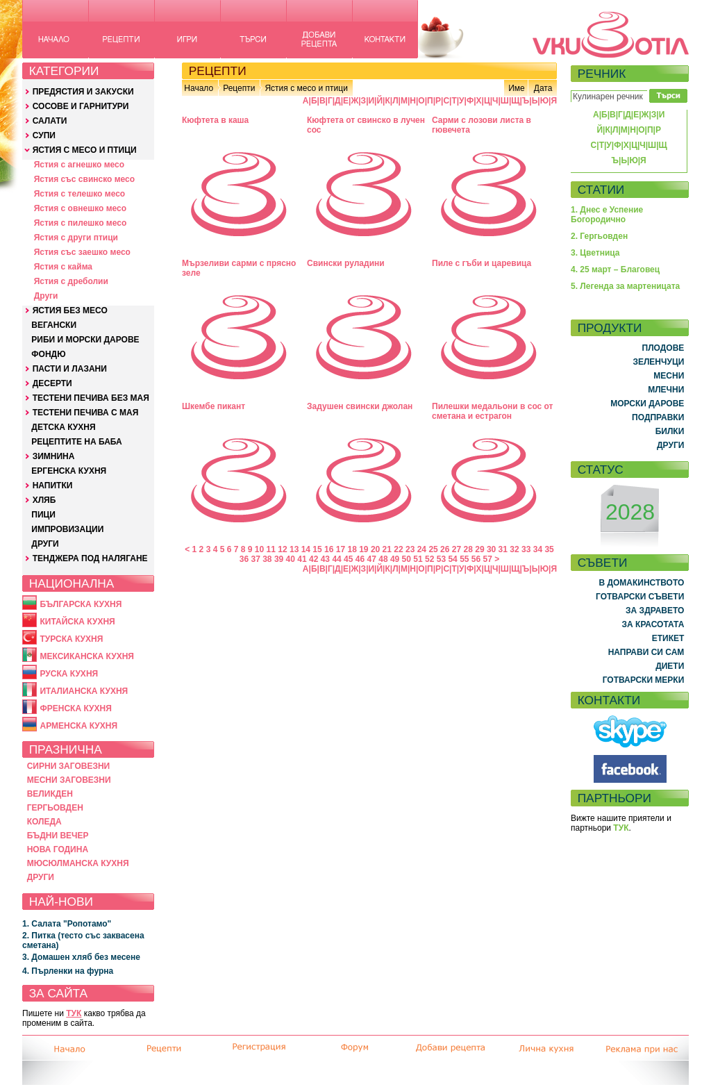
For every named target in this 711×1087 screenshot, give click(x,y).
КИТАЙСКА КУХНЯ (77, 622)
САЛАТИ (50, 121)
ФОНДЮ (48, 354)
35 (548, 549)
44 (336, 559)
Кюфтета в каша (215, 120)
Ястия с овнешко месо (80, 208)
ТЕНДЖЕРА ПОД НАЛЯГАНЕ (90, 558)
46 (360, 559)
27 (456, 549)
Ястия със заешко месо (82, 252)
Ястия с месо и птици (306, 88)
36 (244, 559)
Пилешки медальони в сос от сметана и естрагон (492, 411)
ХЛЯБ (44, 500)
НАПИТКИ (53, 485)
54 (452, 559)
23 (410, 549)
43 (325, 559)
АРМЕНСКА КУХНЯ (78, 726)
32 (514, 549)
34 (537, 549)
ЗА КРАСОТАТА (653, 624)
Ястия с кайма (63, 267)
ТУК (73, 1013)
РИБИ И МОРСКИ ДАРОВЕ (85, 340)
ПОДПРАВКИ (658, 417)
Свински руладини (346, 263)
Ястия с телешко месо (80, 194)
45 (348, 559)
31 (503, 549)
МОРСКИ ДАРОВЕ (647, 403)
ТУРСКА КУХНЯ (71, 639)
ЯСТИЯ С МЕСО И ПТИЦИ (85, 150)
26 (444, 549)
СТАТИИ (601, 190)
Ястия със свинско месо (84, 179)
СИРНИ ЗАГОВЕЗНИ (68, 766)
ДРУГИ (44, 544)
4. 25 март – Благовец (615, 269)
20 (375, 549)
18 (351, 549)
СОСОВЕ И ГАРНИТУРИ (81, 106)
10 (259, 549)
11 (271, 549)
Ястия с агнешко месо (79, 164)
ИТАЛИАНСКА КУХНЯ (84, 691)
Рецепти (239, 88)
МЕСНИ (668, 376)
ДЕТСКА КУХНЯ (63, 427)
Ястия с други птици (76, 237)
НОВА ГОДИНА (57, 849)
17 (340, 549)
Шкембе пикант (213, 406)
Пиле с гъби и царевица (481, 263)
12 (282, 549)
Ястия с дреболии (71, 281)
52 (429, 559)
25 (432, 549)
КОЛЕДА (44, 822)
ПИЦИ (43, 515)
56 (475, 559)
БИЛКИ (670, 431)
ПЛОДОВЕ (663, 348)
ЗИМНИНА (54, 456)
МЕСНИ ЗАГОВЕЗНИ (69, 780)
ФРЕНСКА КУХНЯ (75, 708)
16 (328, 549)
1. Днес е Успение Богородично (607, 214)
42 (313, 559)
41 (301, 559)
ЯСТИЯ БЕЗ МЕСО (70, 310)
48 (382, 559)
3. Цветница (595, 253)
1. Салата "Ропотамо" (66, 924)
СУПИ (44, 135)
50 (406, 559)
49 (394, 559)
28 (468, 549)
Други (46, 296)
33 (525, 549)
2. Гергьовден (599, 236)
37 (255, 559)
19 (363, 549)
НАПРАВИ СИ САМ (646, 652)
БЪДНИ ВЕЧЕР (58, 835)
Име (516, 88)
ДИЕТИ (669, 666)
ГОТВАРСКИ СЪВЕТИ (640, 596)
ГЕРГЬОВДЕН (55, 808)
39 (278, 559)
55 (464, 559)
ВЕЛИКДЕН (50, 794)
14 (305, 549)
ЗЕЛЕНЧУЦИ (658, 362)
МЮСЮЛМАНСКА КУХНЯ (78, 863)
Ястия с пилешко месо (80, 223)
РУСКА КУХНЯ (69, 674)
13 (294, 549)
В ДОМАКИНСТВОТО (641, 583)
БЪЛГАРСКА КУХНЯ (81, 604)
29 (479, 549)
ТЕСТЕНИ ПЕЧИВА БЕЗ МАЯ (91, 398)
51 (417, 559)
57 (487, 559)
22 (398, 549)
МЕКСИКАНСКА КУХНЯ (87, 656)
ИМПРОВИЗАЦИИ (67, 529)
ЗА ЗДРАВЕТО (655, 610)
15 (316, 549)
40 (290, 559)
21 (387, 549)
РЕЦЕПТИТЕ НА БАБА (76, 442)
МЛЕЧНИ (666, 390)
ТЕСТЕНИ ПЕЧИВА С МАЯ (86, 412)
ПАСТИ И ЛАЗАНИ (70, 369)
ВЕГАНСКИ (53, 325)
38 (266, 559)
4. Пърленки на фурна (67, 971)
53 (441, 559)
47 (371, 559)
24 (421, 549)
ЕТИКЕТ (668, 638)
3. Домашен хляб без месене (81, 957)
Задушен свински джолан (359, 406)
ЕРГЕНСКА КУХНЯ (68, 471)
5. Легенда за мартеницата (625, 286)
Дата (543, 88)
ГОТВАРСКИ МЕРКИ (644, 680)
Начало (198, 88)
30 (491, 549)
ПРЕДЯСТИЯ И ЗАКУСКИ (83, 92)
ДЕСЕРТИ (52, 383)
